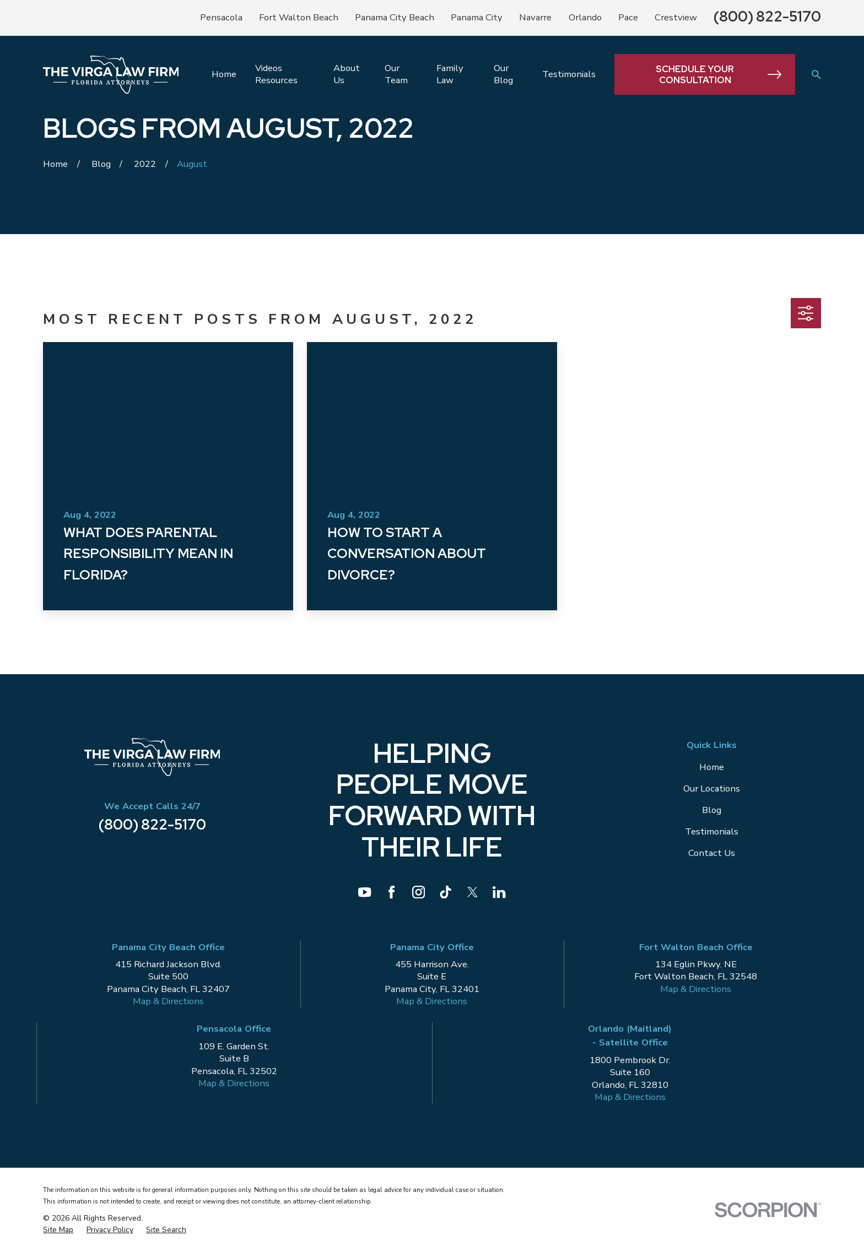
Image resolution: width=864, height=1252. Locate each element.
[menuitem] (58, 1230)
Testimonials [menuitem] (569, 74)
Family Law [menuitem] (449, 74)
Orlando (585, 17)
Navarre (535, 17)
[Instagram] (418, 892)
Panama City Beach (394, 17)
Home (711, 767)
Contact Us (711, 853)
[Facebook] (391, 892)
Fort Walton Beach (298, 17)
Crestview (676, 17)
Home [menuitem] (224, 74)
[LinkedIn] (499, 892)
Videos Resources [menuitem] (276, 74)
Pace (628, 17)
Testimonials (711, 831)
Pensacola (221, 17)
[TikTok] (445, 892)
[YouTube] (364, 892)
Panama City (477, 17)
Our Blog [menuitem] (503, 74)
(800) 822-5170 (767, 16)
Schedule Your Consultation (718, 74)
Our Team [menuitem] (396, 74)
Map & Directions (168, 1001)
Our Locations (711, 788)
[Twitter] (472, 892)
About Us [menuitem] (346, 74)
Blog (711, 810)
